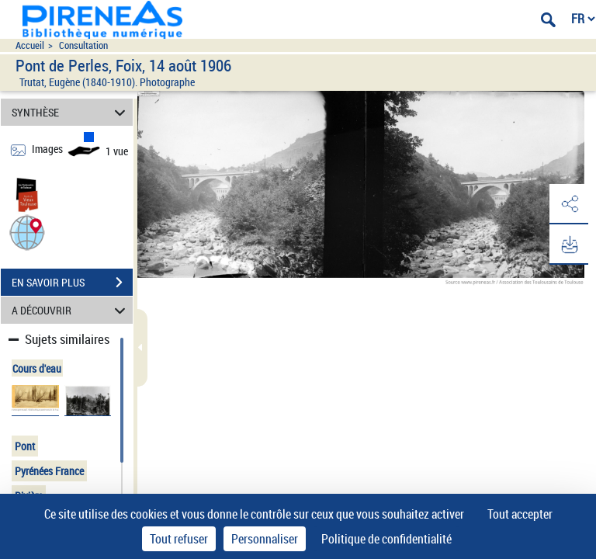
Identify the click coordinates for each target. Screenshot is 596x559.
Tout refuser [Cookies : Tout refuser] (179, 538)
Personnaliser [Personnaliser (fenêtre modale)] (264, 538)
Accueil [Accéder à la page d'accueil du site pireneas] (30, 45)
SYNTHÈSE (71, 112)
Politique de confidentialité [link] (386, 538)
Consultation (83, 45)
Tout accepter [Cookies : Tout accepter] (520, 514)
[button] (27, 231)
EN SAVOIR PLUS (72, 282)
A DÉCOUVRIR (71, 310)
